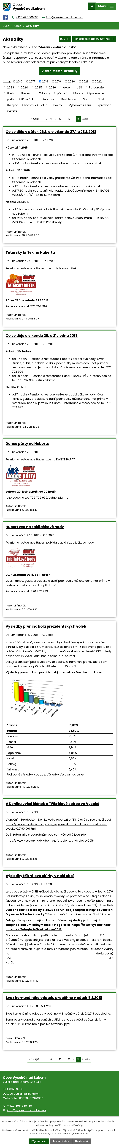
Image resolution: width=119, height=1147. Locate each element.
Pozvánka (28, 98)
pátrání (62, 92)
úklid (101, 98)
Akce (66, 86)
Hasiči (11, 92)
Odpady (44, 92)
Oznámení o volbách (26, 158)
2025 (38, 86)
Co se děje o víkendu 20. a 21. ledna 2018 (42, 334)
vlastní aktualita (36, 104)
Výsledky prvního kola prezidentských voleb (46, 624)
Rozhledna (68, 98)
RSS (65, 37)
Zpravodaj (105, 104)
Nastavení (81, 1141)
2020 (71, 80)
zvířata (12, 109)
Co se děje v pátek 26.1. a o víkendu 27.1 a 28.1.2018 (51, 130)
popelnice (97, 92)
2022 (98, 80)
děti (79, 86)
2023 (10, 86)
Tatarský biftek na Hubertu (30, 251)
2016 (19, 80)
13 (69, 117)
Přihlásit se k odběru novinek (94, 37)
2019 (58, 80)
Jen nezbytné (60, 1141)
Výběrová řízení (80, 104)
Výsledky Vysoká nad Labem (66, 773)
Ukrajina (12, 104)
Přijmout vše (38, 1141)
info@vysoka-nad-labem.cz (64, 16)
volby (58, 104)
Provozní (48, 98)
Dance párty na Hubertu (27, 442)
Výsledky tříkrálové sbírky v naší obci (40, 874)
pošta (11, 98)
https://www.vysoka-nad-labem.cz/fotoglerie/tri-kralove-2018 (50, 839)
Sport (87, 98)
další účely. (77, 1125)
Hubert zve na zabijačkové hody (35, 525)
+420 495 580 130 (27, 16)
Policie (78, 92)
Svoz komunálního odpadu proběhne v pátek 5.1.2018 (54, 996)
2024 (24, 86)
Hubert (27, 92)
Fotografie (96, 86)
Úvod (6, 24)
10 (60, 117)
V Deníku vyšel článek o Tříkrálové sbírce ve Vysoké (52, 802)
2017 (32, 80)
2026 (52, 86)
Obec (17, 24)
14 (74, 117)
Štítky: (7, 80)
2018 (45, 80)
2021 (85, 80)
